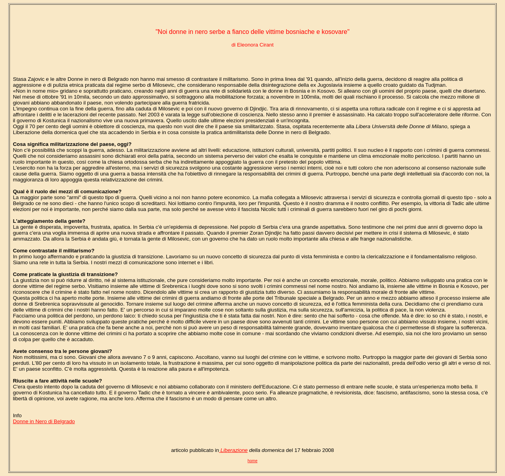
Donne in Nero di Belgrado (44, 421)
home (252, 461)
